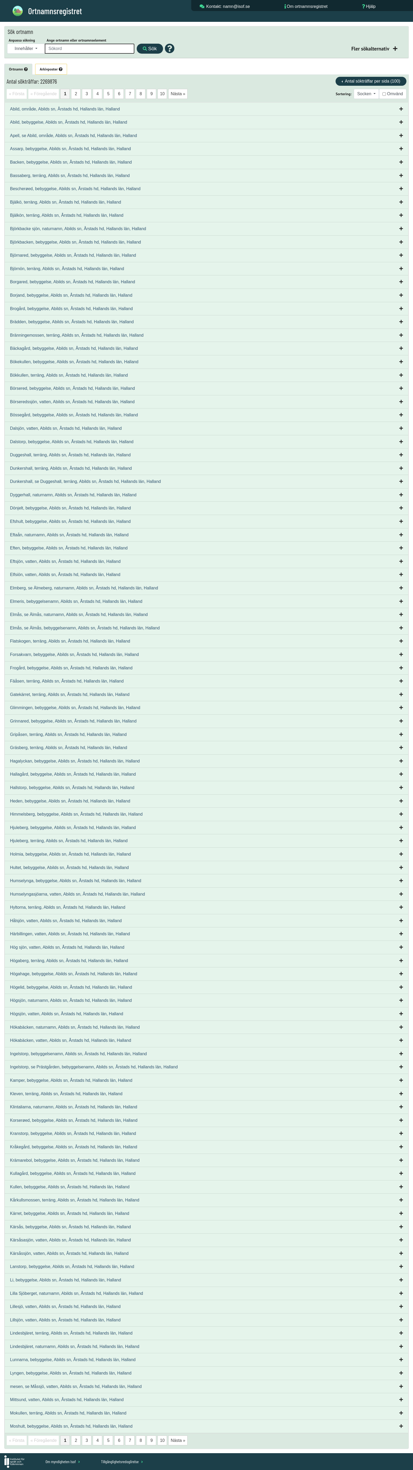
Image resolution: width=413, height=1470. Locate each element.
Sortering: (343, 94)
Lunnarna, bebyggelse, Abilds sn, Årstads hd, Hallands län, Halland (73, 1359)
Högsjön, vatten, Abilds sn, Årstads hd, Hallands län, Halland (66, 1014)
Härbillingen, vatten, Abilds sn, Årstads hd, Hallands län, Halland (70, 934)
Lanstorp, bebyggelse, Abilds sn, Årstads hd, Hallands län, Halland (72, 1266)
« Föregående (44, 94)
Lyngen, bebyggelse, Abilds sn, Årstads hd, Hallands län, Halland (70, 1373)
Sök (150, 48)
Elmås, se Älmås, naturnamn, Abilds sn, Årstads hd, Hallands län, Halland (79, 614)
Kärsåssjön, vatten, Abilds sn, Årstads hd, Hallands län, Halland (69, 1253)
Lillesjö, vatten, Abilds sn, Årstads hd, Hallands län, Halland (65, 1306)
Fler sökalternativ (370, 48)
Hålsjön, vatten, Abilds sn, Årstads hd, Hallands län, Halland (66, 920)
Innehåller (25, 48)
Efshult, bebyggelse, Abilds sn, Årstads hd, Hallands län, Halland (70, 521)
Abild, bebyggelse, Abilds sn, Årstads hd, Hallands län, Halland (68, 122)
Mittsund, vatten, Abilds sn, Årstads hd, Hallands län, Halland (67, 1399)
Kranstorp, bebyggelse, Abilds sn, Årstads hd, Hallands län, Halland (73, 1133)
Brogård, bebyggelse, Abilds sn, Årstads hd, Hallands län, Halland (71, 308)
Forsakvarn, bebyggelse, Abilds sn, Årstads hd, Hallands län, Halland (74, 654)
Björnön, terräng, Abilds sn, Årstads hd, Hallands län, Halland (67, 268)
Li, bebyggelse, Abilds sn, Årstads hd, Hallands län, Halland (65, 1280)
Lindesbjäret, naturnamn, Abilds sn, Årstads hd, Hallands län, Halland (74, 1346)
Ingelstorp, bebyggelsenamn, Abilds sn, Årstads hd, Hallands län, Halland (78, 1054)
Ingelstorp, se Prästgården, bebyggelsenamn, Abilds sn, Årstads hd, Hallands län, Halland (94, 1067)
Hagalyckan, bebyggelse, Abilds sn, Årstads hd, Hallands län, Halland (75, 761)
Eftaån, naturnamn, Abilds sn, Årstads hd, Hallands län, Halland (69, 535)
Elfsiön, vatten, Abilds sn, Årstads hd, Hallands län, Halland (65, 574)
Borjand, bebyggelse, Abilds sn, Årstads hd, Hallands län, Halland (71, 295)
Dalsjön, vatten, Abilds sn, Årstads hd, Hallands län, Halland (66, 428)
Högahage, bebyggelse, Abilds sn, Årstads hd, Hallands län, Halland (73, 974)
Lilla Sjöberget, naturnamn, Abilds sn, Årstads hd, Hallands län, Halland (76, 1293)
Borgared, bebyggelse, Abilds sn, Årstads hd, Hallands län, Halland (72, 282)
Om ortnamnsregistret (307, 6)
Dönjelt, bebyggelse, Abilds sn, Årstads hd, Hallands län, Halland (70, 508)
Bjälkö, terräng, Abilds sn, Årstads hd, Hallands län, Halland (65, 202)
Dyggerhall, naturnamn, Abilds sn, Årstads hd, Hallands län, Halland (73, 495)
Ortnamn (18, 69)
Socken (364, 94)
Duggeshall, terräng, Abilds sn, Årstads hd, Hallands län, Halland (70, 455)
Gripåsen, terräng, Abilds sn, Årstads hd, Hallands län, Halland (68, 734)
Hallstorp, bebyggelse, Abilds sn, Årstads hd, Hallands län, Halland (72, 787)
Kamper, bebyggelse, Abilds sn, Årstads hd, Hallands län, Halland (71, 1080)
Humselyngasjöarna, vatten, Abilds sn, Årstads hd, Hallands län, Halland (77, 894)
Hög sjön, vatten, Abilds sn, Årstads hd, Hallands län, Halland (67, 947)
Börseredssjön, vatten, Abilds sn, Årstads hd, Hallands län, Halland (72, 402)
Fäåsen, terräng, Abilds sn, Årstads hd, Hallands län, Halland (67, 681)
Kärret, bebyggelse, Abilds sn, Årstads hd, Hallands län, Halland (69, 1213)
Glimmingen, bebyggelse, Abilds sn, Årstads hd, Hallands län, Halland (75, 707)
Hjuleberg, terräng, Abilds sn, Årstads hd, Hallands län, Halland (68, 840)
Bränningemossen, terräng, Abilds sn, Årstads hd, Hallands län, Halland (77, 335)
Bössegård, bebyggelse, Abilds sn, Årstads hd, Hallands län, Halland (74, 415)
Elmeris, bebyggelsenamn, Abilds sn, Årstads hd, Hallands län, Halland (76, 601)
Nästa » (178, 94)
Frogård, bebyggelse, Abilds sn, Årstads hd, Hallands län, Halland (71, 668)
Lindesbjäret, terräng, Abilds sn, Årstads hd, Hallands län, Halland (71, 1333)
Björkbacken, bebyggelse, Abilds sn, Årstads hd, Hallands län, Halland (75, 242)
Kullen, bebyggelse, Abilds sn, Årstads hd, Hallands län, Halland (70, 1187)
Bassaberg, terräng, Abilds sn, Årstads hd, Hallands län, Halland (70, 175)
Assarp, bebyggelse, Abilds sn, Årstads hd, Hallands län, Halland (70, 149)
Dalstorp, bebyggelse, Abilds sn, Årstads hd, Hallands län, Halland (72, 442)
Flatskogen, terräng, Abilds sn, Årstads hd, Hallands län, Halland (70, 641)
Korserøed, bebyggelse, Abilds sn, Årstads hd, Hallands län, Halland (73, 1120)
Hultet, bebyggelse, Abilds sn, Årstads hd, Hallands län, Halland (69, 867)
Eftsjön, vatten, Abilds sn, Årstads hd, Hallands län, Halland (65, 561)
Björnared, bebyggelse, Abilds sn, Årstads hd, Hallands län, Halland (73, 255)
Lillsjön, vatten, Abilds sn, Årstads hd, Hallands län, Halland (65, 1320)
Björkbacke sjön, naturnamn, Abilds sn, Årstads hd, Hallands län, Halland (78, 228)
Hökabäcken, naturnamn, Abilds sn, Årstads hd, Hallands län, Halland (75, 1027)
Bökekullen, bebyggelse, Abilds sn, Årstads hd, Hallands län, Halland (74, 362)
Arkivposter (51, 69)
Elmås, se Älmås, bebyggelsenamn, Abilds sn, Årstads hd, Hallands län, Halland (85, 628)
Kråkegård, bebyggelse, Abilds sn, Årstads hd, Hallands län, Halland (73, 1147)
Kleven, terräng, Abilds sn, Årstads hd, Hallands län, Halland (66, 1094)
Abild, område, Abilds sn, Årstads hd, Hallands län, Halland (65, 109)
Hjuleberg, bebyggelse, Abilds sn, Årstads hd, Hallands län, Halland (73, 827)
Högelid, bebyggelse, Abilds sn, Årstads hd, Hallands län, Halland (71, 987)
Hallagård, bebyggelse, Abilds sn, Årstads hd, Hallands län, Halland (73, 774)
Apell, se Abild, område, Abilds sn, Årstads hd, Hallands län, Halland (73, 135)
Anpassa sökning (22, 40)
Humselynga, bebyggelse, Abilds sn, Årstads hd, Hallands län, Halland (75, 880)
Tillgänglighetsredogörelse (122, 1461)
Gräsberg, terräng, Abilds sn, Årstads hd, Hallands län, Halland (68, 747)
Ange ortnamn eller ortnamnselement (76, 40)
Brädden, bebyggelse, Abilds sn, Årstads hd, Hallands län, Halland (72, 322)
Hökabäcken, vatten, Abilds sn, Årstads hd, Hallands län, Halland (70, 1040)
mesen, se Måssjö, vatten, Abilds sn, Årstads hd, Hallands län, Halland (76, 1386)
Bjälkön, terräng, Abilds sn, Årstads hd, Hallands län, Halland (66, 215)
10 (162, 94)
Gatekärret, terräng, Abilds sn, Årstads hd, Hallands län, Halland (70, 694)
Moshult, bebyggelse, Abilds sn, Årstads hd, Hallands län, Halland (71, 1426)
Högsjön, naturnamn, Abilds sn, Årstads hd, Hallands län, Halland (71, 1000)
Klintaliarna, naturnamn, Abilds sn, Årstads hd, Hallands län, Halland (73, 1107)
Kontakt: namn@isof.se (228, 6)
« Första (16, 94)
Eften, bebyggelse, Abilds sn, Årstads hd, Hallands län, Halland (69, 548)
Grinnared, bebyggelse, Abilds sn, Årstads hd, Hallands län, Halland (73, 721)
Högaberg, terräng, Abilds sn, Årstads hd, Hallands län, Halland (69, 960)
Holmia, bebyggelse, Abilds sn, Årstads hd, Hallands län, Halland (70, 854)
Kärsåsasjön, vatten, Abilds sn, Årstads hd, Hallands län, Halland (70, 1240)
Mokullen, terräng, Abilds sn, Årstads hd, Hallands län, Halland (68, 1413)
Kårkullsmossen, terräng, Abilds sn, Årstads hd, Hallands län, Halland (74, 1200)
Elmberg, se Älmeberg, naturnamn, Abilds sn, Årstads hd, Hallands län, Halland (84, 588)
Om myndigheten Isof (63, 1461)
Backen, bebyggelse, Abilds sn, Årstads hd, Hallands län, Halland (71, 162)
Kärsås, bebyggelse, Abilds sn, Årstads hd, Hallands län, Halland (70, 1227)
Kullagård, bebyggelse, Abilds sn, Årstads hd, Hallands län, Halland (73, 1173)
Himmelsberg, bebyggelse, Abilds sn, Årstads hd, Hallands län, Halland (76, 814)
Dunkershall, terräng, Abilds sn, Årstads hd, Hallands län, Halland (71, 468)
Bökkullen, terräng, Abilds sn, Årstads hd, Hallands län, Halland (69, 375)
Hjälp (371, 6)
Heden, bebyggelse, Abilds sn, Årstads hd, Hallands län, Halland (70, 801)
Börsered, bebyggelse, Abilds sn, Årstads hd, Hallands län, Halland (72, 388)
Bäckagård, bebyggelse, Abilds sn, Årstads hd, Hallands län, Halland (74, 348)
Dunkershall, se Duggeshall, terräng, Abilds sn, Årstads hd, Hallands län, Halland (85, 481)
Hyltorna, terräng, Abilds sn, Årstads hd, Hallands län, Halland (67, 907)
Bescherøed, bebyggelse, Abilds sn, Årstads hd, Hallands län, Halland (75, 188)
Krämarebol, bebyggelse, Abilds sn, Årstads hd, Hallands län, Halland (75, 1160)
